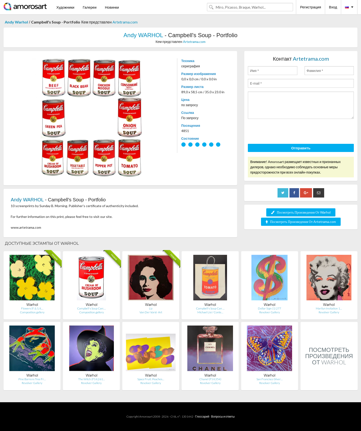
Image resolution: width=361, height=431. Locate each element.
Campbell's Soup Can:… (91, 308)
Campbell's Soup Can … (210, 308)
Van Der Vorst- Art (150, 312)
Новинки (112, 7)
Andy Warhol (16, 22)
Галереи (90, 7)
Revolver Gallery (269, 312)
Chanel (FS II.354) (210, 379)
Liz (150, 308)
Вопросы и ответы (222, 416)
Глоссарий (202, 416)
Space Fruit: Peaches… (150, 379)
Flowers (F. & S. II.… (32, 308)
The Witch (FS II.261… (91, 379)
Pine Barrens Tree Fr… (32, 379)
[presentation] (284, 132)
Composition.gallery (32, 312)
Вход (333, 7)
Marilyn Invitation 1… (329, 308)
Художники (65, 7)
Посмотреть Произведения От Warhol (301, 212)
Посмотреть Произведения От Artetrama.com (301, 222)
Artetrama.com (125, 22)
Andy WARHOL (143, 35)
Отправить (301, 148)
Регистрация (310, 7)
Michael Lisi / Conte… (210, 312)
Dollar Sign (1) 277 (269, 308)
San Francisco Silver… (269, 379)
